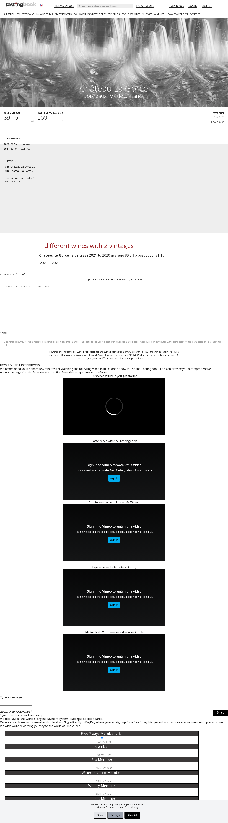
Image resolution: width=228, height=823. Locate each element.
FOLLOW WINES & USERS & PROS (90, 14)
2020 (56, 262)
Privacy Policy (131, 807)
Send (3, 333)
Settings (115, 815)
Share (220, 713)
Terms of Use (113, 807)
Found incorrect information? (21, 179)
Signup (207, 6)
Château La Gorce (54, 255)
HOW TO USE (145, 6)
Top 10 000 (176, 6)
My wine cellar (44, 14)
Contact (195, 14)
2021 (44, 262)
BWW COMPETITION (178, 14)
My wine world (63, 14)
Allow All (132, 815)
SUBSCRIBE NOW (12, 14)
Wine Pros (114, 14)
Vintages (147, 14)
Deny (100, 815)
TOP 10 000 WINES (131, 14)
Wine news (159, 14)
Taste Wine (28, 14)
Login (192, 6)
